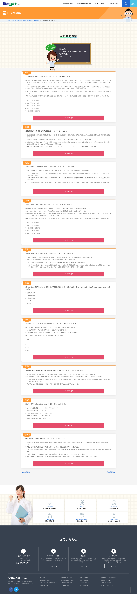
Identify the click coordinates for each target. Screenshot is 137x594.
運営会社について (106, 583)
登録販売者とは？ (106, 580)
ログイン (126, 3)
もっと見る (53, 566)
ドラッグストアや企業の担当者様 (47, 583)
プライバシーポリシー (107, 585)
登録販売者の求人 (67, 4)
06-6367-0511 (23, 563)
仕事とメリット (85, 583)
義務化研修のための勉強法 (67, 580)
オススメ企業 (99, 4)
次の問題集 (111, 472)
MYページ (42, 577)
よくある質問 (84, 580)
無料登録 (133, 3)
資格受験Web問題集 (84, 4)
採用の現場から (113, 4)
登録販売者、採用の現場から (108, 577)
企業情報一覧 (84, 577)
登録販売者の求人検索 (66, 577)
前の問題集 (26, 472)
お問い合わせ (84, 585)
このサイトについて (65, 585)
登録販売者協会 (43, 585)
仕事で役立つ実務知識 (66, 583)
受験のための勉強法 (44, 580)
